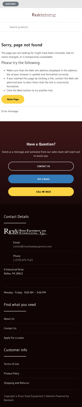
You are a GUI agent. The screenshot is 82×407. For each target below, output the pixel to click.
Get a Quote (41, 178)
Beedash (9, 400)
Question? (11, 4)
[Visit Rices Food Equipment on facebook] (12, 283)
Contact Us (41, 166)
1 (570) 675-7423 (23, 260)
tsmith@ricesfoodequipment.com (32, 246)
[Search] (41, 26)
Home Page (13, 99)
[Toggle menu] (4, 15)
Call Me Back (41, 191)
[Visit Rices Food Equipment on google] (5, 283)
